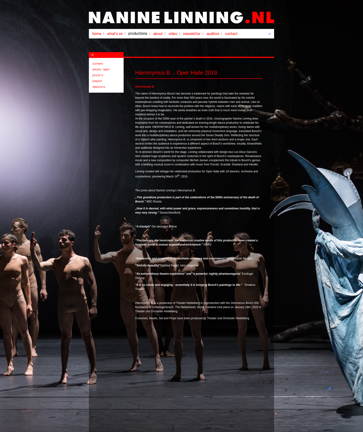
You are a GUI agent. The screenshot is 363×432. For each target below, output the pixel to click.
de (269, 33)
